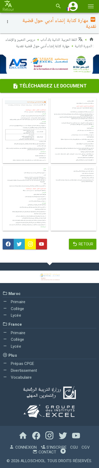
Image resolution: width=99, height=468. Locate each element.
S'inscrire (54, 447)
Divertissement (20, 370)
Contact (44, 452)
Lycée (12, 315)
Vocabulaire (17, 377)
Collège (13, 308)
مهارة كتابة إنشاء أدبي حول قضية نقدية (42, 46)
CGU (74, 447)
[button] (73, 6)
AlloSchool (33, 460)
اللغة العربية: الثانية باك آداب (61, 39)
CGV (85, 447)
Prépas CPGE (18, 363)
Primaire (14, 301)
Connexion (23, 447)
